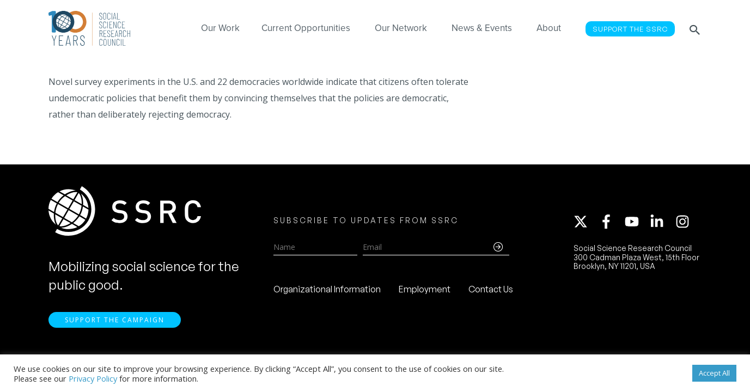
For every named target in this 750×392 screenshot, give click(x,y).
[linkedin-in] (662, 222)
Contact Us (490, 289)
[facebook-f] (611, 222)
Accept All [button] (714, 373)
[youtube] (637, 222)
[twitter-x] (585, 222)
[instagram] (684, 222)
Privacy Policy (93, 378)
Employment (424, 289)
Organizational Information (327, 289)
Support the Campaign (114, 319)
